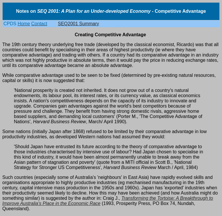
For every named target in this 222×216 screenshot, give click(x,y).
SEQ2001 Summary (78, 23)
